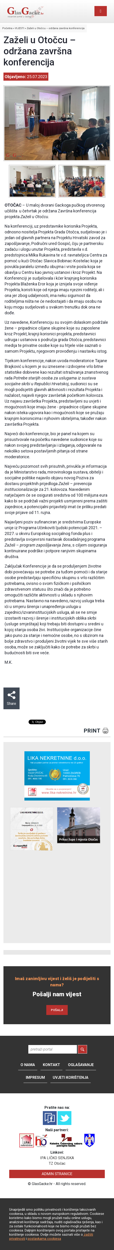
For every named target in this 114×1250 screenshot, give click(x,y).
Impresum (35, 1077)
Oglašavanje (81, 1065)
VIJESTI (19, 28)
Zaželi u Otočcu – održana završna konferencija (56, 28)
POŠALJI (57, 1010)
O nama (27, 1065)
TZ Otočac (57, 1163)
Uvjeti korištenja (70, 1077)
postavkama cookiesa (44, 1239)
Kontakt (51, 1065)
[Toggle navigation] (100, 11)
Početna (7, 28)
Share (11, 698)
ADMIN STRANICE (57, 1173)
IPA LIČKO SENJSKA (57, 1158)
